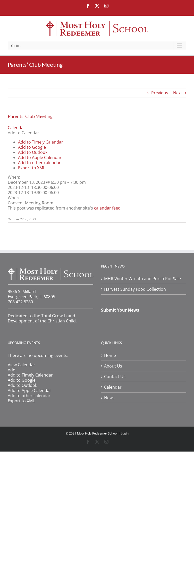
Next (177, 93)
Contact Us (114, 376)
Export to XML (31, 168)
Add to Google (32, 147)
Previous (159, 93)
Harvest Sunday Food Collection (135, 289)
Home (110, 355)
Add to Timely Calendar (40, 142)
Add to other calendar (39, 162)
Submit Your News (120, 310)
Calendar (113, 387)
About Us (113, 366)
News (109, 397)
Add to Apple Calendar (40, 157)
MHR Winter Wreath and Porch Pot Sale (142, 278)
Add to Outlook (32, 152)
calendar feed (107, 208)
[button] (23, 133)
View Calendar (21, 365)
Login (125, 433)
